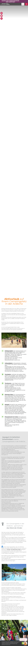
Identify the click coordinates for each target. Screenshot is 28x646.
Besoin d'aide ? (23, 639)
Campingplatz (5, 4)
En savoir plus (7, 644)
